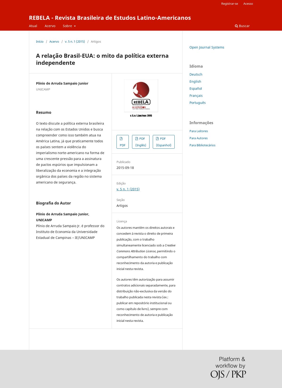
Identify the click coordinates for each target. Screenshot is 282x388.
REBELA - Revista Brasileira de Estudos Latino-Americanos (110, 17)
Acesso (248, 3)
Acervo (50, 26)
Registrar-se (229, 3)
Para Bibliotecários (202, 145)
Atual (33, 26)
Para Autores (198, 138)
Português (197, 102)
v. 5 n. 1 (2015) (75, 41)
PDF (122, 145)
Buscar (242, 26)
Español (195, 88)
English (195, 81)
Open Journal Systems (206, 47)
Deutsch (195, 74)
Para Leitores (198, 131)
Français (196, 95)
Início (40, 41)
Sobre (68, 26)
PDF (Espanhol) (163, 141)
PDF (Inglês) (140, 141)
